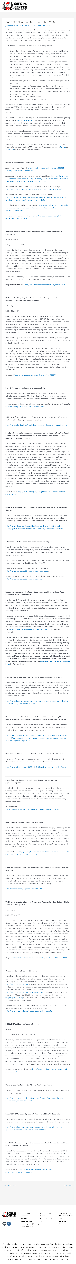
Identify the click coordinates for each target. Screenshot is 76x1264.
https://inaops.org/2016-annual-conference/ (26, 407)
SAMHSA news (23, 26)
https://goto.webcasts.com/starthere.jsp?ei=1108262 (44, 285)
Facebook (9, 150)
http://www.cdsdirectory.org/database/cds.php (24, 992)
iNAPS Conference (24, 120)
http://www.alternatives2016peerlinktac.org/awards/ (26, 571)
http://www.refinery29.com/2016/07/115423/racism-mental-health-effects (35, 767)
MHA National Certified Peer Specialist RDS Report (29, 629)
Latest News (11, 26)
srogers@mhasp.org (14, 998)
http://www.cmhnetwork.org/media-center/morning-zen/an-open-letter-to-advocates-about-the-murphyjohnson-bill (36, 208)
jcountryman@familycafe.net (33, 1224)
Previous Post (9, 1186)
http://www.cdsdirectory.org (16, 984)
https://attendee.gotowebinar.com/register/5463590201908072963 (41, 958)
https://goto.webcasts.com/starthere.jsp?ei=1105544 (34, 375)
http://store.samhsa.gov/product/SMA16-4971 (24, 889)
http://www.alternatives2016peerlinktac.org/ (23, 579)
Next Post (69, 1186)
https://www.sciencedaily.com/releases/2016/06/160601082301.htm (32, 809)
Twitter (63, 147)
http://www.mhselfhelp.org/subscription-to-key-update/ (29, 1011)
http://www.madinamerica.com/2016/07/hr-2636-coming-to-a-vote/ (33, 189)
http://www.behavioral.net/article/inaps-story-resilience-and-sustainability (36, 425)
